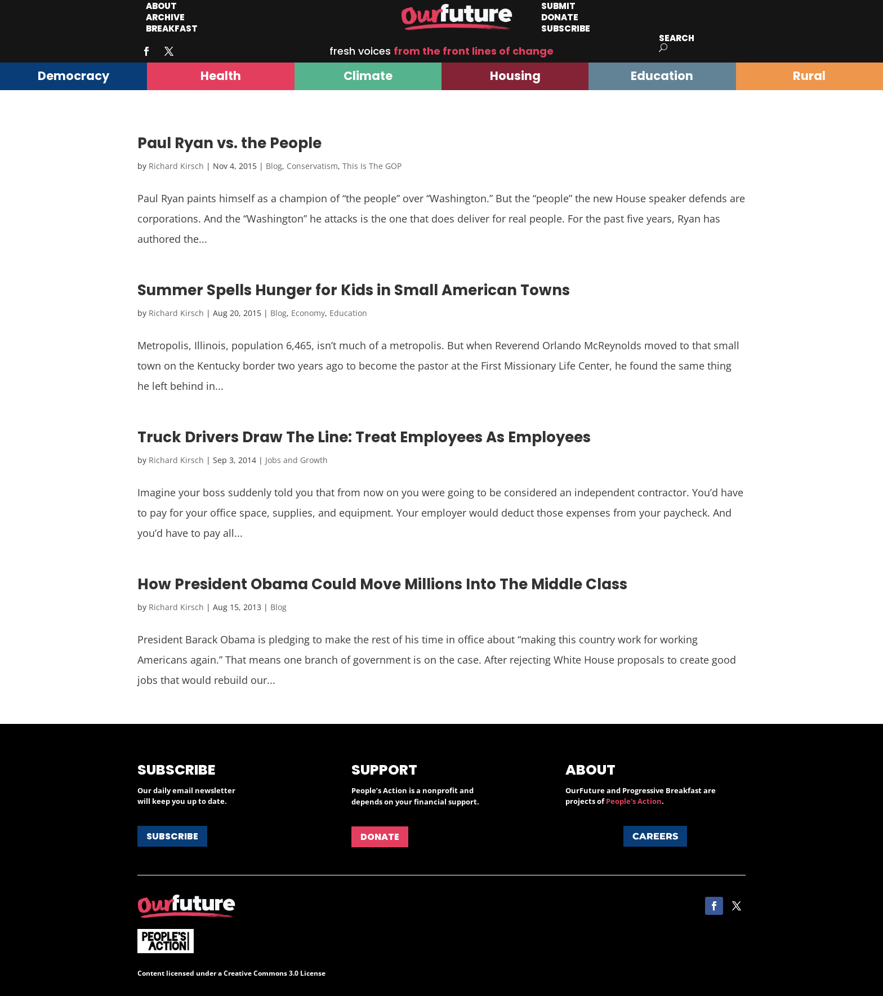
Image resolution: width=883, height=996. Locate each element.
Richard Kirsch (176, 166)
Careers (655, 836)
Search (676, 38)
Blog (274, 166)
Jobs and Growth (296, 460)
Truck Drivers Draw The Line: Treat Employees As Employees (364, 437)
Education (348, 313)
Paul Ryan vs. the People (229, 143)
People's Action (634, 801)
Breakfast (172, 28)
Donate (379, 836)
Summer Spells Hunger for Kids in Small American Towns (353, 290)
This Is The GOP (372, 166)
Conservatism (312, 166)
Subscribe (565, 28)
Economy (308, 313)
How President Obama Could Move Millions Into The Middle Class (382, 584)
